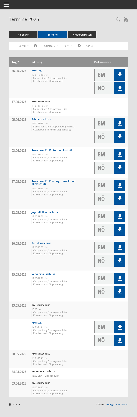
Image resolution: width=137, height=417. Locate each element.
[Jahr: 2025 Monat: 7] (79, 46)
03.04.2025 (19, 383)
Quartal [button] (23, 46)
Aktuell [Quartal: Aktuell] (90, 46)
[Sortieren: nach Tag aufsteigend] (18, 62)
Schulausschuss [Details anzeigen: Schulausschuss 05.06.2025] (41, 119)
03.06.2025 (19, 150)
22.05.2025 (19, 212)
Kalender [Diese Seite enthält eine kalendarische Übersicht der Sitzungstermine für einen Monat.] (23, 34)
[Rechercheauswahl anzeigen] (118, 20)
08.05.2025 (19, 354)
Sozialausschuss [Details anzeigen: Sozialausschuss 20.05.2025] (41, 243)
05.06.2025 (19, 119)
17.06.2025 (19, 101)
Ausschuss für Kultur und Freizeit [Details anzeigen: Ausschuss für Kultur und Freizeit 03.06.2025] (52, 150)
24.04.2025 (19, 371)
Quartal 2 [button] (51, 46)
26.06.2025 (19, 70)
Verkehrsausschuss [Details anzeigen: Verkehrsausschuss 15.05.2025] (43, 274)
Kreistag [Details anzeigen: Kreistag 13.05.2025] (37, 322)
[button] (119, 75)
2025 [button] (68, 46)
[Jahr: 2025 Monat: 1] (35, 46)
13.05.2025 (19, 305)
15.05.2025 (19, 274)
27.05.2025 (19, 181)
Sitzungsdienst (116, 404)
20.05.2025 (19, 243)
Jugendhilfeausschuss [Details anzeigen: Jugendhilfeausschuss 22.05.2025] (45, 212)
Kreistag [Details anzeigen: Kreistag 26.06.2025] (37, 70)
